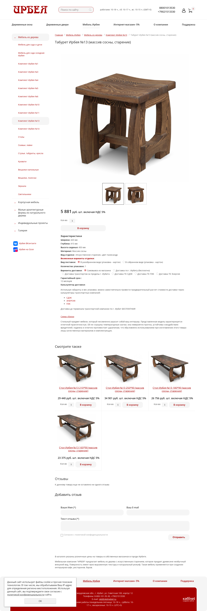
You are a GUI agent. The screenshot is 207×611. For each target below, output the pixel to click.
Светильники (24, 194)
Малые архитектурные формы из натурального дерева (31, 212)
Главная (59, 35)
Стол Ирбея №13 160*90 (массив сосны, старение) (78, 449)
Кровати (22, 161)
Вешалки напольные (28, 169)
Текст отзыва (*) (70, 519)
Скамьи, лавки (25, 145)
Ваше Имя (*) (68, 507)
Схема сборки (67, 316)
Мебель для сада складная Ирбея (31, 54)
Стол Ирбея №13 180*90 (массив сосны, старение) (172, 389)
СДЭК (69, 297)
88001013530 (167, 7)
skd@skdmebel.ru (107, 599)
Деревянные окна (22, 24)
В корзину (83, 228)
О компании (161, 24)
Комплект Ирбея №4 (28, 80)
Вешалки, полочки (27, 177)
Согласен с (86, 534)
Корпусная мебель (28, 202)
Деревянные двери (57, 24)
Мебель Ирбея (91, 24)
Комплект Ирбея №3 (28, 72)
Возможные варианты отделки (77, 258)
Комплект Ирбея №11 (28, 112)
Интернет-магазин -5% (127, 24)
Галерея (22, 230)
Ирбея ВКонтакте (27, 243)
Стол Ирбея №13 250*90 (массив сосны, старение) (125, 389)
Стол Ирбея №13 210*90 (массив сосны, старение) (78, 389)
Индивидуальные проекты (33, 223)
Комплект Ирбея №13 (28, 120)
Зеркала (22, 186)
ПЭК (68, 303)
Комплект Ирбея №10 (28, 104)
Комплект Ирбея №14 (28, 128)
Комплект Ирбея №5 (28, 88)
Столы (21, 137)
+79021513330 (166, 11)
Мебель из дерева (28, 37)
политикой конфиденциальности (91, 534)
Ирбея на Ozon (26, 249)
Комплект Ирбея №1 (28, 63)
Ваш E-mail (132, 507)
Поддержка (188, 24)
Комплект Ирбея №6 (28, 96)
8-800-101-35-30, (102, 596)
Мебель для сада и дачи (30, 44)
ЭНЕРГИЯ (70, 300)
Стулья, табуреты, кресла (30, 153)
